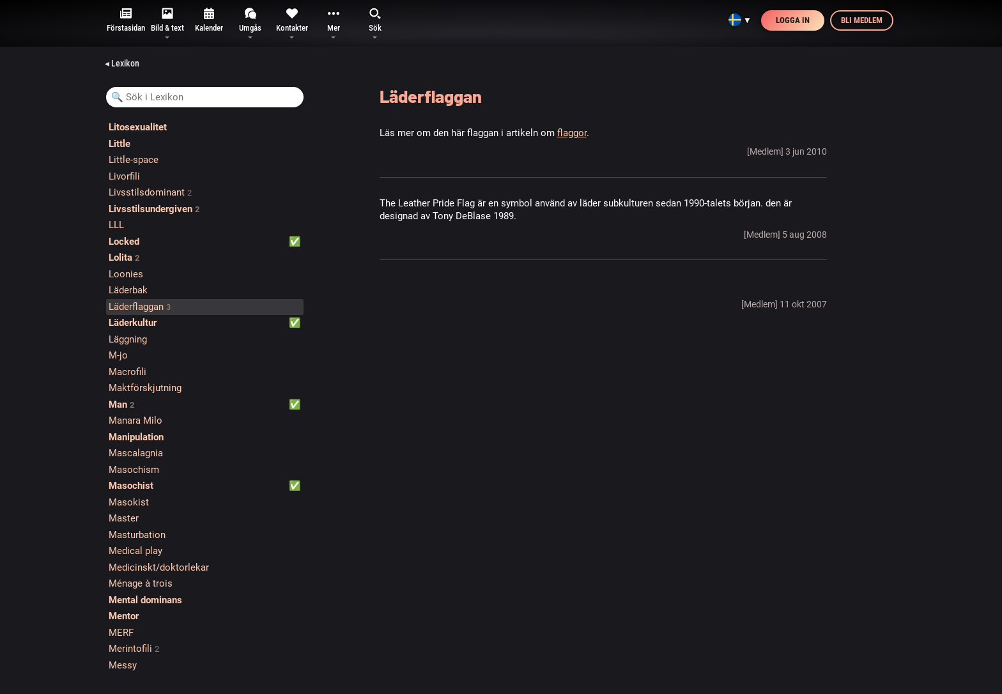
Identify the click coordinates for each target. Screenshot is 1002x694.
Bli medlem (862, 20)
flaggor (572, 133)
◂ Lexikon (122, 63)
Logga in (793, 20)
